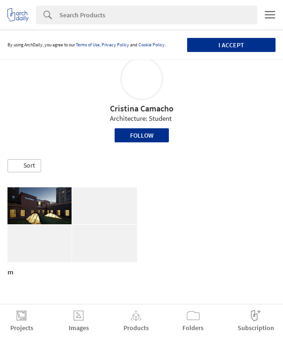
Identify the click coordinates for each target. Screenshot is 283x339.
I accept (231, 45)
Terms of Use (88, 45)
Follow (141, 135)
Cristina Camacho (142, 108)
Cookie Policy (151, 45)
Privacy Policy (115, 45)
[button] (24, 165)
